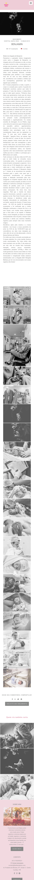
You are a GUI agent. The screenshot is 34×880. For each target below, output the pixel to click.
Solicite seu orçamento (17, 703)
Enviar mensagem (18, 863)
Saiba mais (17, 849)
